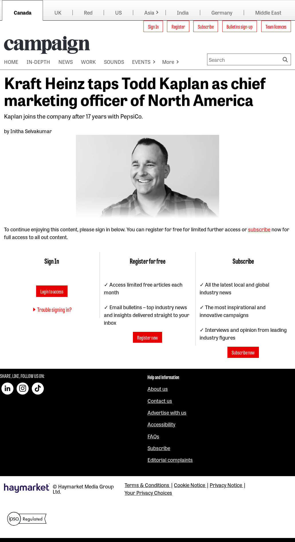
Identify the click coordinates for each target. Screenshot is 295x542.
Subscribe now (243, 352)
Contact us (160, 400)
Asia (149, 12)
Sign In (153, 26)
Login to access (51, 291)
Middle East (268, 12)
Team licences (276, 26)
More (168, 61)
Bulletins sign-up (240, 26)
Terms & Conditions (147, 484)
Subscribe (206, 26)
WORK (88, 61)
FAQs (153, 436)
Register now (147, 337)
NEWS (65, 61)
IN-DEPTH (38, 61)
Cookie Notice (190, 484)
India (183, 12)
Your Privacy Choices (148, 492)
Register (178, 26)
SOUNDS (114, 61)
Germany (221, 12)
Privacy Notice (226, 484)
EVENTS (141, 61)
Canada (23, 12)
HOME (11, 61)
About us (158, 388)
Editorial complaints (170, 459)
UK (57, 12)
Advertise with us (167, 412)
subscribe (259, 229)
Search (286, 59)
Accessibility (161, 424)
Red (88, 12)
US (118, 12)
